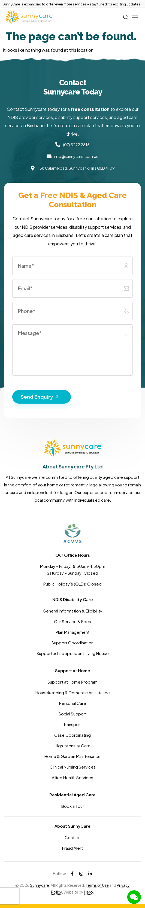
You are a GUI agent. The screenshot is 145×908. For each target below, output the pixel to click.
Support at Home (72, 670)
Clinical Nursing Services (73, 766)
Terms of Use (97, 885)
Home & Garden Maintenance (72, 756)
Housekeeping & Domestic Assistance (72, 692)
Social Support (73, 713)
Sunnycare (39, 885)
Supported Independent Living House (73, 653)
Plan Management (72, 632)
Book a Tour (72, 806)
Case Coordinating (72, 735)
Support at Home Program (72, 681)
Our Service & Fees (72, 621)
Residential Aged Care (72, 794)
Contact (73, 837)
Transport (72, 724)
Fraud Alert (72, 848)
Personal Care (72, 703)
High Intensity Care (72, 745)
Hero (88, 891)
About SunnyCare (72, 825)
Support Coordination (72, 642)
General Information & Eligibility (72, 610)
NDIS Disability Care (72, 599)
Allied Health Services (72, 777)
